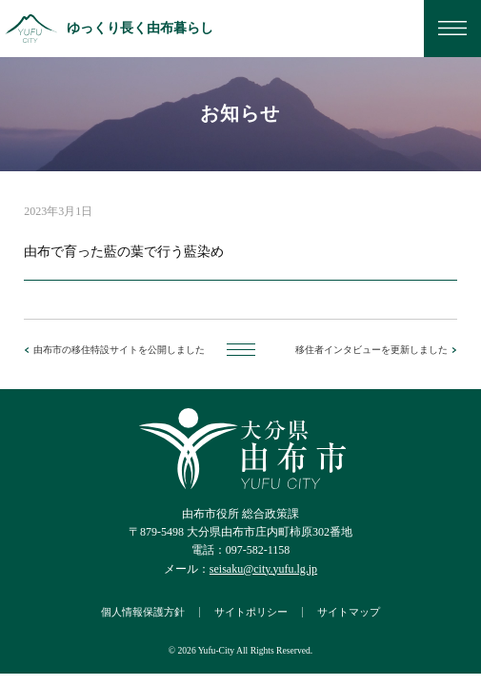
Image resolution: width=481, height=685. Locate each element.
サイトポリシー (251, 611)
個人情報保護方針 (143, 611)
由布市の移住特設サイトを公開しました (119, 349)
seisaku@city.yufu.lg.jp (263, 569)
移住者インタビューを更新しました (371, 349)
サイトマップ (348, 611)
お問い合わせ (393, 28)
